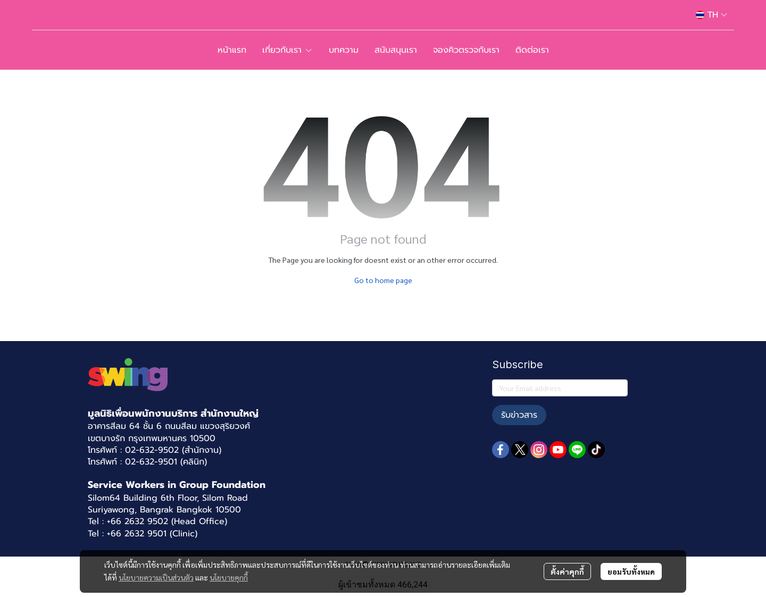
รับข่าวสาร (519, 415)
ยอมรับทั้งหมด (631, 571)
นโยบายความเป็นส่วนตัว (156, 577)
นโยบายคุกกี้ (229, 577)
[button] (711, 15)
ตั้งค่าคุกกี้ (567, 571)
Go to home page (383, 280)
